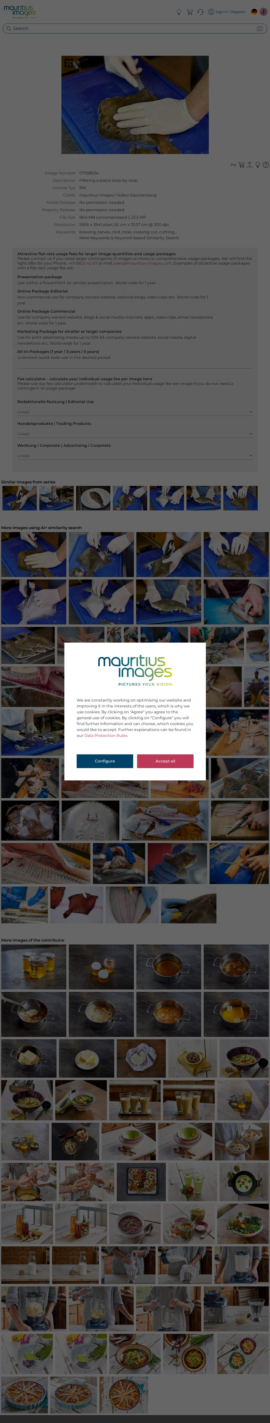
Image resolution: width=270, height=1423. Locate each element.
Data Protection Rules (106, 735)
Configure (105, 761)
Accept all (165, 761)
